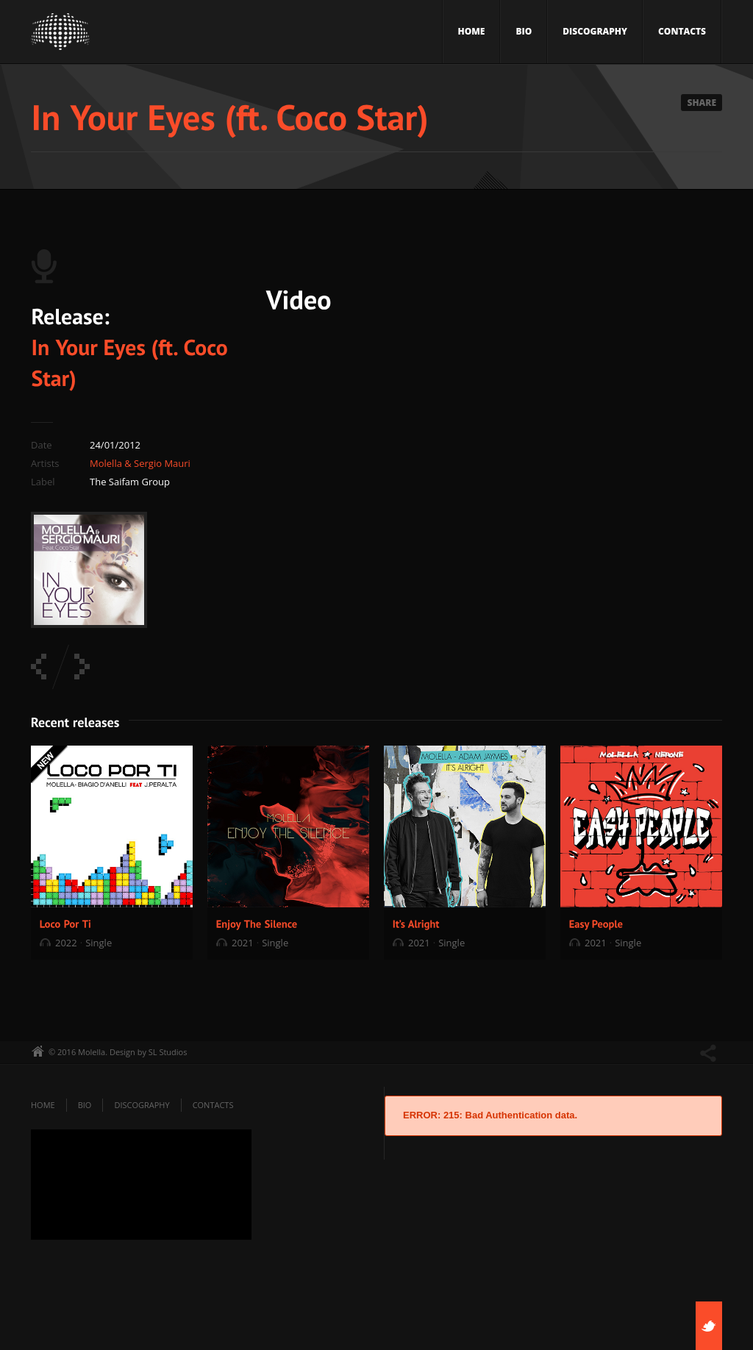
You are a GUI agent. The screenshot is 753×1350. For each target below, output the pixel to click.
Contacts (682, 31)
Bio (523, 31)
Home (471, 31)
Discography (595, 31)
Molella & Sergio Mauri (140, 463)
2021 (243, 942)
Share (701, 102)
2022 (66, 942)
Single (98, 942)
